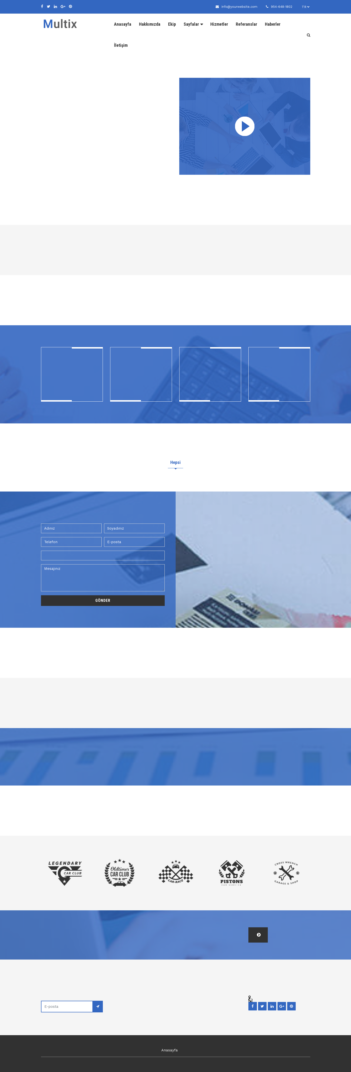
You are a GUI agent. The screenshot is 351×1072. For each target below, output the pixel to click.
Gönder (102, 599)
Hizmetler (219, 24)
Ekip (172, 24)
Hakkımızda (149, 24)
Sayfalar (191, 24)
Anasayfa (122, 24)
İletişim (121, 45)
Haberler (272, 24)
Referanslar (246, 24)
